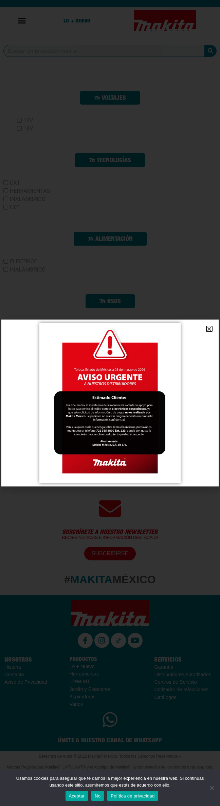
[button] (209, 328)
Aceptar (77, 796)
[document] (110, 403)
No (97, 796)
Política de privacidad (132, 796)
